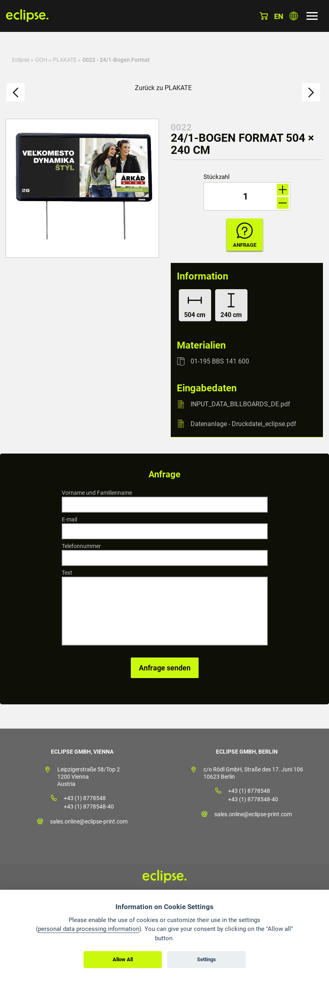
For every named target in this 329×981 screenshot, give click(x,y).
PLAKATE (65, 60)
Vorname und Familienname (97, 493)
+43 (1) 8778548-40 (89, 806)
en (278, 16)
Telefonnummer (81, 546)
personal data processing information (88, 929)
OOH (41, 60)
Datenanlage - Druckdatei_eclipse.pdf (243, 423)
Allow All (123, 959)
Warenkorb (264, 16)
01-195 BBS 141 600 (220, 361)
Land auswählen (293, 16)
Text (67, 573)
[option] (82, 188)
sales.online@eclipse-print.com (89, 821)
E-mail (69, 519)
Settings (206, 959)
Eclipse (20, 60)
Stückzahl (216, 177)
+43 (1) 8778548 (85, 798)
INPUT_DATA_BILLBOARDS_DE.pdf (240, 404)
